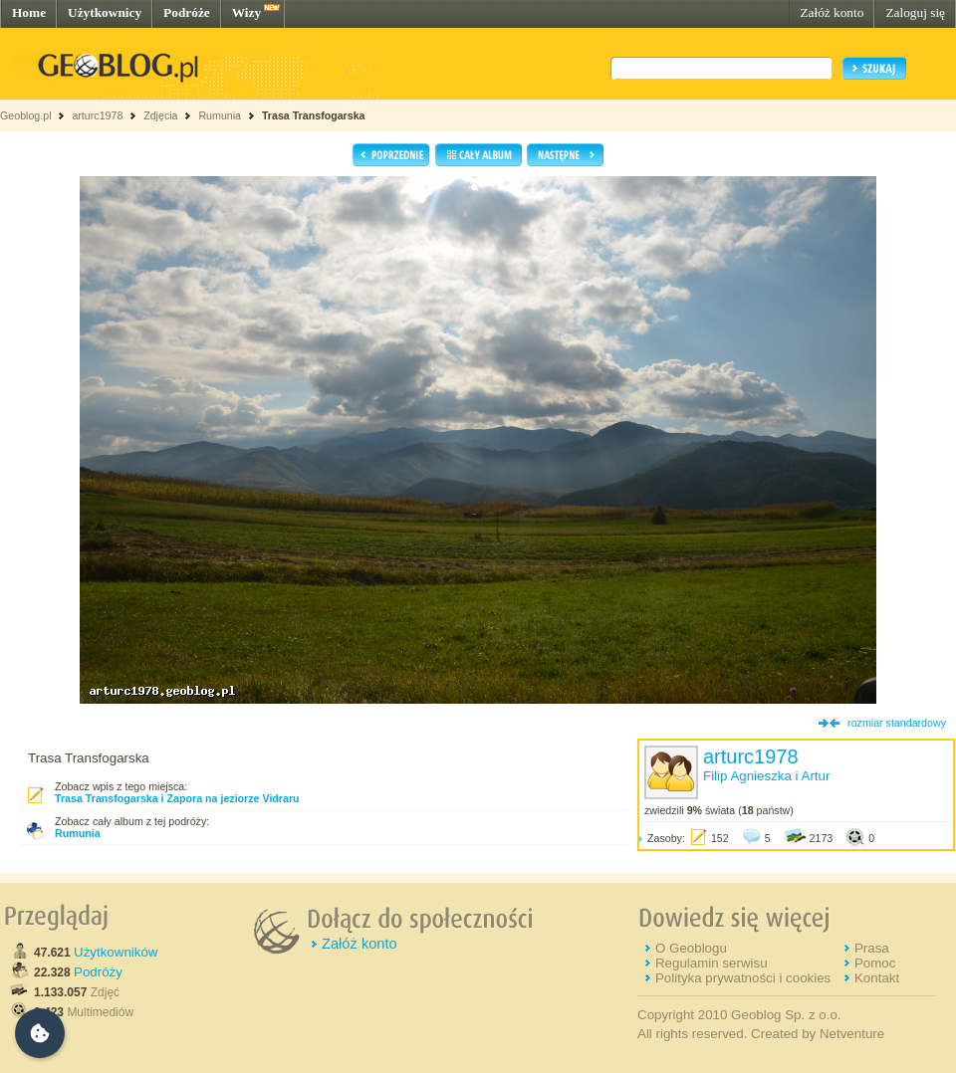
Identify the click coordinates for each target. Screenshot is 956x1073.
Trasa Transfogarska (313, 115)
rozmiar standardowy (896, 723)
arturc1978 (97, 115)
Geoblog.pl (26, 115)
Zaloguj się (915, 12)
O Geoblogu (691, 948)
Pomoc (874, 963)
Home (29, 12)
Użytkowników (115, 952)
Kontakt (876, 977)
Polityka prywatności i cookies (743, 977)
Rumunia (219, 115)
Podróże (186, 12)
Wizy (246, 12)
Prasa (871, 948)
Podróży (98, 972)
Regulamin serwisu (711, 963)
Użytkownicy (104, 12)
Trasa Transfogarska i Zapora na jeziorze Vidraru (177, 798)
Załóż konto (831, 12)
